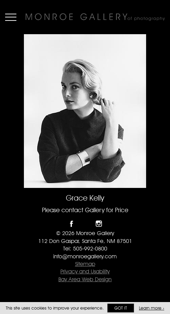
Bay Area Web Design (85, 279)
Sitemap (85, 264)
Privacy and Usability (85, 271)
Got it (120, 308)
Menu (10, 17)
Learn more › (151, 308)
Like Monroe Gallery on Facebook (71, 224)
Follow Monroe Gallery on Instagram (99, 224)
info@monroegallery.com (85, 256)
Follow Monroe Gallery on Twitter (85, 224)
